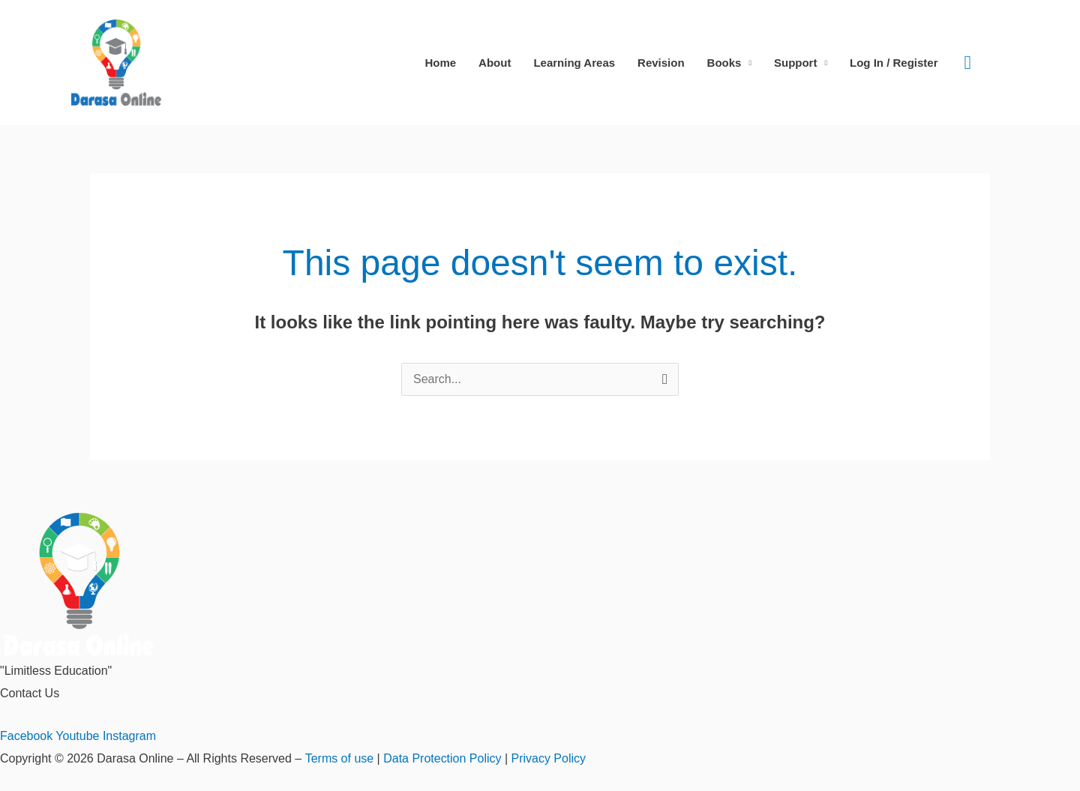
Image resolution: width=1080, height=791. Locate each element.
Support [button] (796, 62)
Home (440, 62)
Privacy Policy (548, 758)
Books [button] (724, 62)
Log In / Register (894, 62)
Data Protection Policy (442, 758)
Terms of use (339, 758)
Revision (661, 62)
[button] (968, 63)
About (494, 62)
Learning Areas (574, 62)
